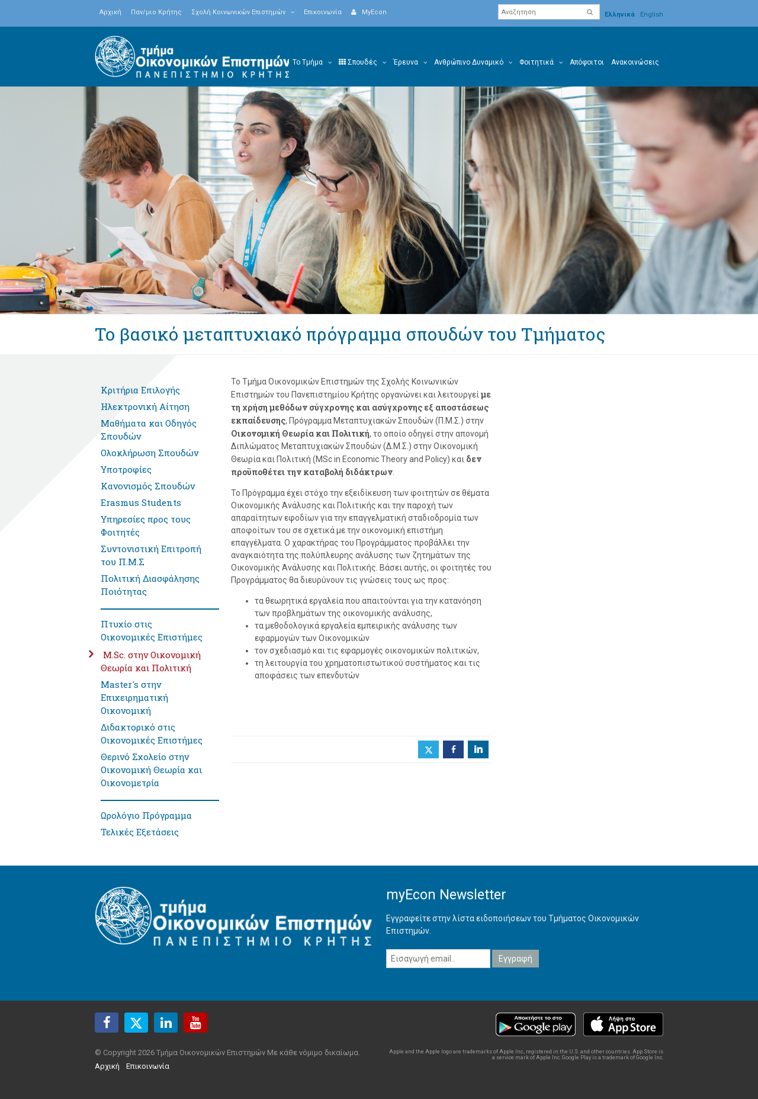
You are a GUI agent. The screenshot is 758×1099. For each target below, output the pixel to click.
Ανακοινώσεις (635, 62)
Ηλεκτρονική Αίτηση (145, 406)
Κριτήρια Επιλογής (140, 390)
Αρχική (110, 12)
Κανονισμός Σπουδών (148, 486)
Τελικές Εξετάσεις (140, 832)
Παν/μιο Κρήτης (156, 12)
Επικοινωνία (323, 12)
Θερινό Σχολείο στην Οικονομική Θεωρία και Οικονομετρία (151, 770)
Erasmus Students (141, 502)
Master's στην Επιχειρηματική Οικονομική (134, 697)
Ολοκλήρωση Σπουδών (149, 453)
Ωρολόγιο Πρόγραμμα (146, 815)
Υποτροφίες (126, 469)
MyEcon (369, 12)
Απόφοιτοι (587, 62)
